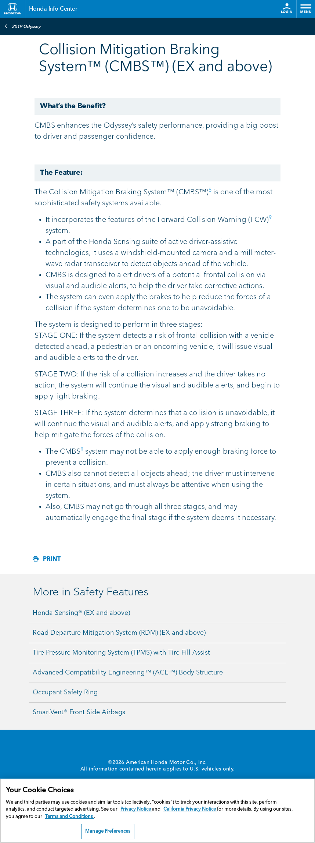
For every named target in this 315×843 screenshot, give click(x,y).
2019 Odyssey (22, 26)
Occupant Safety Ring (65, 692)
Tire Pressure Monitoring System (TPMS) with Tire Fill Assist (121, 652)
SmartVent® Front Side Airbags (79, 712)
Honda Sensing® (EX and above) (81, 613)
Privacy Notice (136, 809)
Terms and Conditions (69, 816)
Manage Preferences (107, 831)
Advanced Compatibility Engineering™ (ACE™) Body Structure (128, 672)
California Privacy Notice (190, 809)
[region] (157, 811)
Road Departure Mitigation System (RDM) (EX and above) (119, 633)
